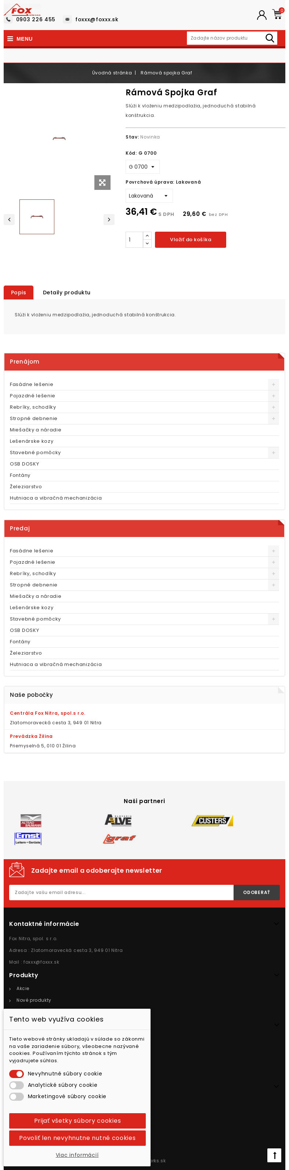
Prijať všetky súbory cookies (77, 1120)
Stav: (132, 137)
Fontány (20, 475)
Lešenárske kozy (32, 441)
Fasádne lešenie (32, 384)
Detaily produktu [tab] (67, 292)
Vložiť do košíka (190, 239)
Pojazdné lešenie (32, 395)
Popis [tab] (18, 292)
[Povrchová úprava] (149, 196)
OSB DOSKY (24, 463)
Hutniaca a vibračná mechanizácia (56, 497)
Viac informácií (77, 1155)
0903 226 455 (35, 19)
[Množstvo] (134, 240)
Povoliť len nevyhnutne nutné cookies (77, 1138)
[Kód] (143, 167)
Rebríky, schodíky (33, 407)
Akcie (23, 988)
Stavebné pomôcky (35, 452)
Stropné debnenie (34, 418)
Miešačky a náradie (36, 429)
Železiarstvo (26, 486)
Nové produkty (34, 1000)
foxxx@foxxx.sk (97, 19)
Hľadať (271, 37)
